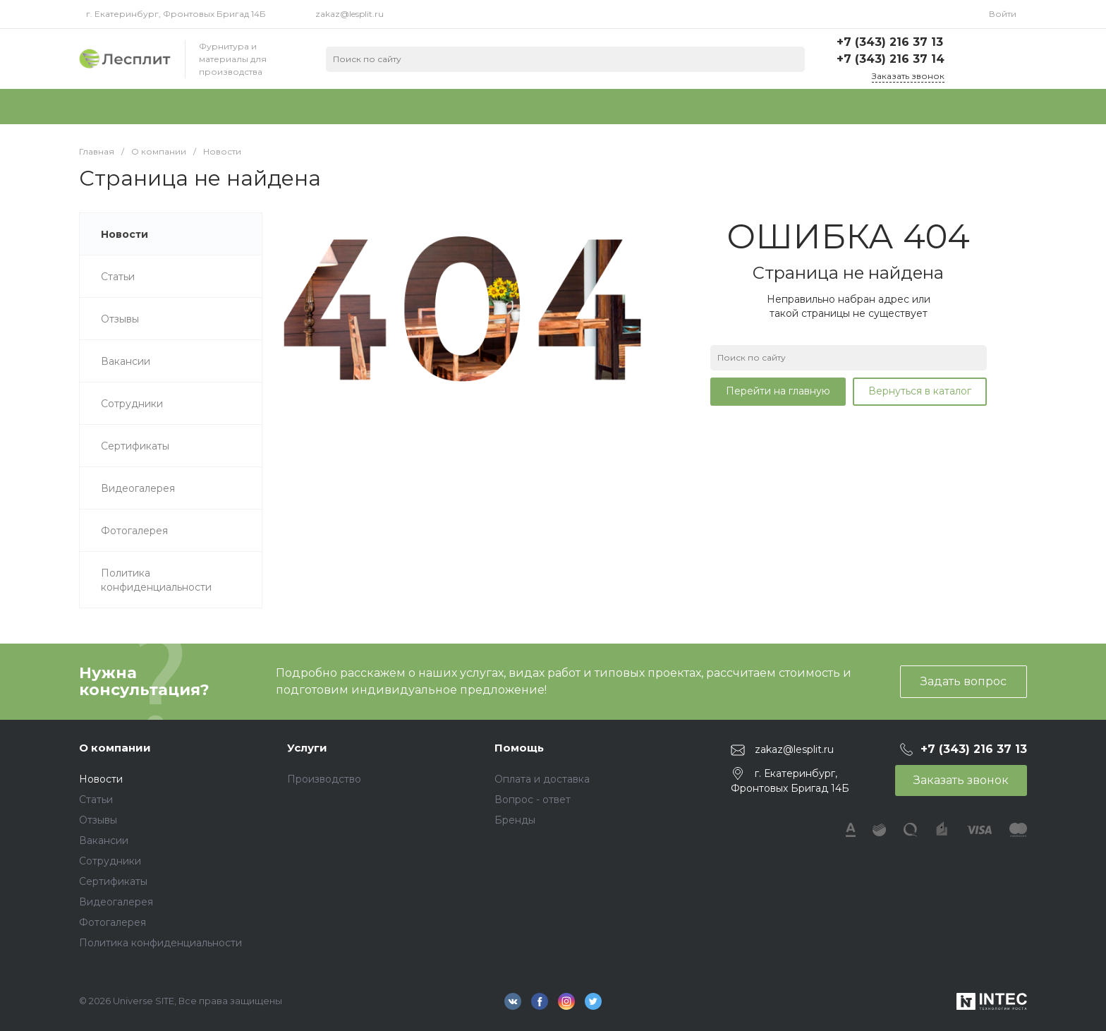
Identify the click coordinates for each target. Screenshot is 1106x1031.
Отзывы (98, 820)
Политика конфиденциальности (160, 942)
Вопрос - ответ (532, 799)
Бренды (514, 820)
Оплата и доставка (542, 779)
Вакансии (103, 840)
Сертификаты (113, 881)
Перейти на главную (778, 391)
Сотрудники (110, 861)
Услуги (307, 747)
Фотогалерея (112, 922)
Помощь (519, 747)
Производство (324, 779)
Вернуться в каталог (919, 391)
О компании (115, 747)
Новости (101, 779)
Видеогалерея (116, 902)
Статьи (96, 799)
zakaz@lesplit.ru (349, 13)
